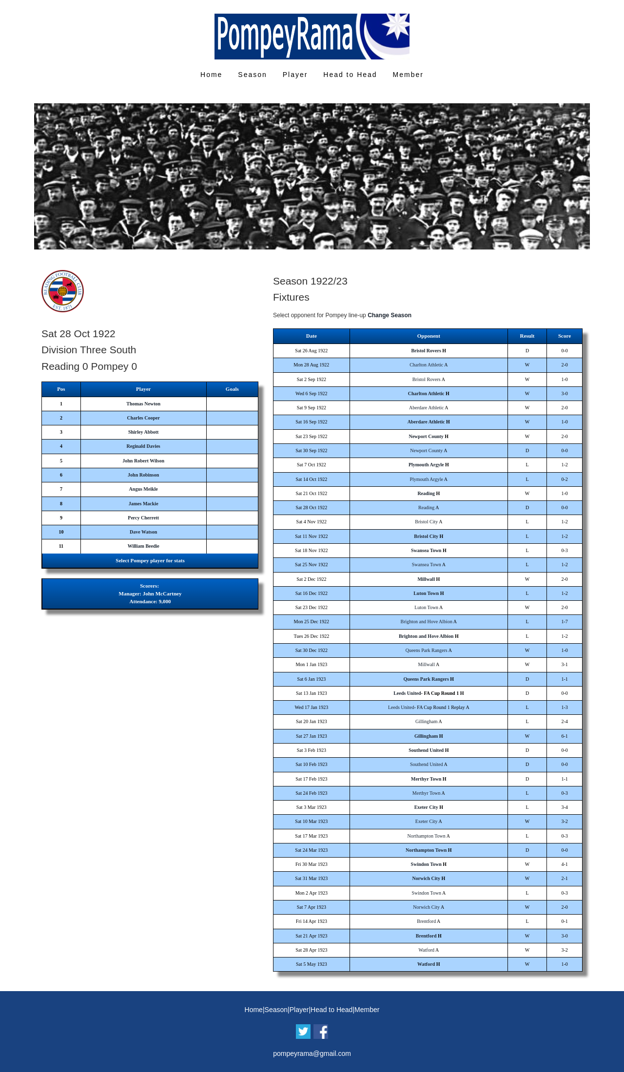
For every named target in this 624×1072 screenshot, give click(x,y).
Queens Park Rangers (427, 650)
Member (408, 74)
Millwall (426, 579)
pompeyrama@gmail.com (312, 1053)
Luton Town (426, 593)
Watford (426, 950)
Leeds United (407, 693)
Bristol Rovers (426, 350)
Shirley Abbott (143, 432)
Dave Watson (143, 532)
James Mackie (143, 503)
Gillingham (426, 721)
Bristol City (426, 521)
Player (295, 74)
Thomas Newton (143, 403)
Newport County (426, 436)
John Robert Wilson (143, 460)
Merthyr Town (426, 779)
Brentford (426, 921)
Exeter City (426, 807)
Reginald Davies (143, 446)
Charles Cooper (143, 418)
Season (252, 74)
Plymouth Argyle (426, 464)
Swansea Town (426, 550)
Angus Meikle (143, 489)
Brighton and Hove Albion (426, 621)
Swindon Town (426, 864)
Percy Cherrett (143, 517)
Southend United (426, 750)
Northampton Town (427, 836)
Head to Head (350, 74)
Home (211, 74)
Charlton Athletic (426, 364)
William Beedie (143, 546)
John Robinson (143, 475)
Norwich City (426, 878)
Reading (426, 493)
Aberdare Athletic (426, 407)
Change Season (389, 315)
